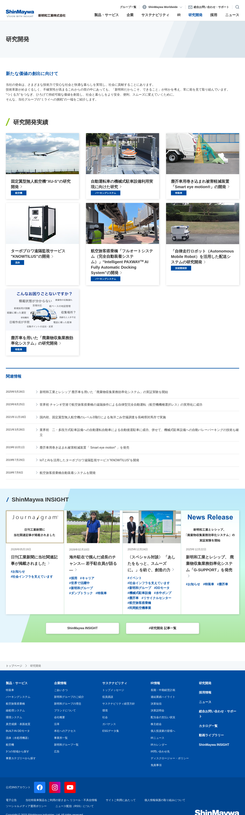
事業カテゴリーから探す (21, 757)
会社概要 (59, 716)
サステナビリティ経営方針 (118, 703)
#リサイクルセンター (156, 597)
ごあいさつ (61, 689)
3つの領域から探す (17, 750)
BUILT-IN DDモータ (18, 730)
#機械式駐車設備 (139, 592)
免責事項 (156, 764)
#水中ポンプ (162, 592)
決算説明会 (157, 710)
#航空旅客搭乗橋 (139, 602)
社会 (105, 716)
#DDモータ (162, 587)
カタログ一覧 (208, 725)
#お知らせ (18, 571)
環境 (105, 710)
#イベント (135, 577)
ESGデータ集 (110, 730)
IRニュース (157, 737)
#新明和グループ (81, 587)
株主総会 (156, 723)
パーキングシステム (18, 696)
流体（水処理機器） (18, 737)
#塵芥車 (133, 597)
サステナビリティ (114, 682)
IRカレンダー (159, 744)
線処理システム (15, 710)
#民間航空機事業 (139, 607)
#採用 (73, 577)
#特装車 (101, 592)
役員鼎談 (107, 696)
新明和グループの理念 (67, 703)
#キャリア (87, 577)
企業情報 (60, 682)
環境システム (14, 716)
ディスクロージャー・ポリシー (170, 757)
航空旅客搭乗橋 (15, 703)
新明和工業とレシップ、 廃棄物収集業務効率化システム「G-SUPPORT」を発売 (210, 563)
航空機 (10, 744)
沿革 (57, 723)
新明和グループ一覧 (66, 744)
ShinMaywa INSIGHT (214, 744)
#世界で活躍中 (79, 582)
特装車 (10, 689)
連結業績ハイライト (163, 696)
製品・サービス (17, 682)
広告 (57, 750)
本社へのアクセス (65, 730)
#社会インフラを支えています (32, 576)
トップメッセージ (113, 689)
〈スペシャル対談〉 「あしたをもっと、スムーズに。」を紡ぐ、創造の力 (151, 563)
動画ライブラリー (211, 734)
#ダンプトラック (81, 592)
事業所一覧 (61, 737)
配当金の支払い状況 (163, 716)
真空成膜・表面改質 (18, 723)
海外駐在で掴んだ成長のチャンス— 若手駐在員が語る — (93, 563)
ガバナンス (109, 723)
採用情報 (205, 692)
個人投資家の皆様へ (163, 730)
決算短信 (156, 703)
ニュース (205, 701)
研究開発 (205, 682)
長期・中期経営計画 (163, 689)
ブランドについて (65, 710)
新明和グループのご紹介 (69, 696)
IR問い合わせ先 (160, 750)
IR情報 (155, 682)
